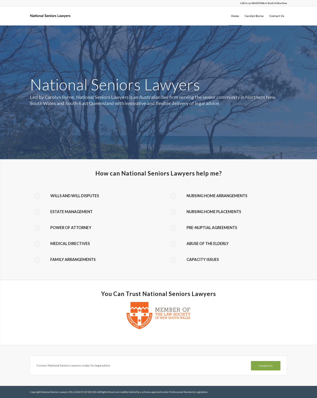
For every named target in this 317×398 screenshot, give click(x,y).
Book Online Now (277, 3)
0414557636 (258, 3)
